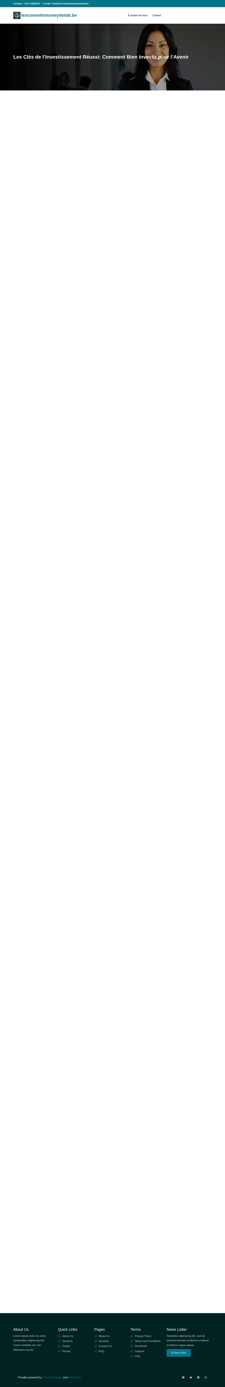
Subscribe (178, 1352)
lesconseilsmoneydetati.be (49, 15)
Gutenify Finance (52, 1377)
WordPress (74, 1377)
